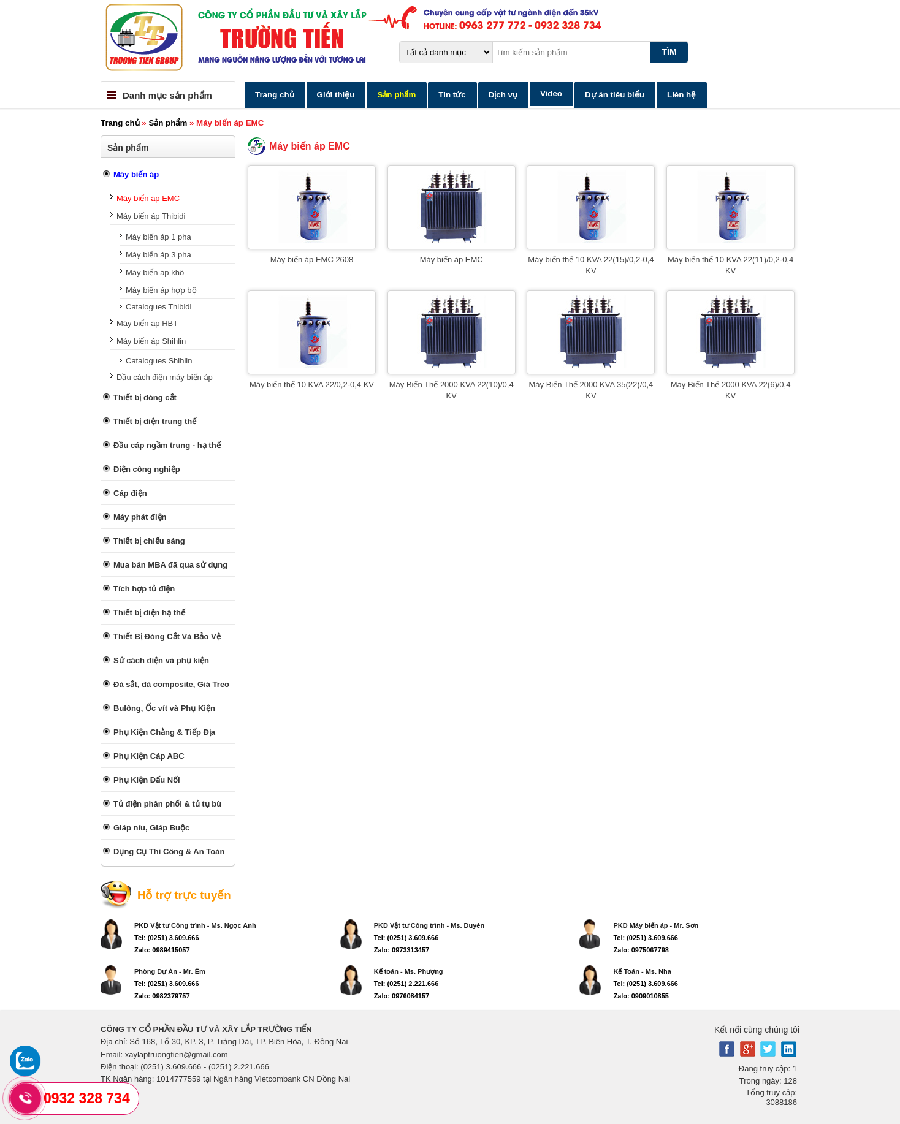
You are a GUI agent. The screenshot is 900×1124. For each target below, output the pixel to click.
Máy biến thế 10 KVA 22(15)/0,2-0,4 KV (591, 265)
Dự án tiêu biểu (614, 94)
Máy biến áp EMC (148, 198)
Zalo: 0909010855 (641, 996)
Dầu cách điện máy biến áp (164, 377)
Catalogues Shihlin (159, 360)
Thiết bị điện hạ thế (149, 612)
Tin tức (451, 94)
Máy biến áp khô (155, 272)
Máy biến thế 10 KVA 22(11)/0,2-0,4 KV (730, 265)
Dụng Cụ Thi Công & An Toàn (168, 851)
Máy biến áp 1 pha (158, 236)
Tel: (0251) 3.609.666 (166, 937)
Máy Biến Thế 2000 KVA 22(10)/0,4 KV (451, 390)
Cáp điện (130, 493)
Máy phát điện (139, 517)
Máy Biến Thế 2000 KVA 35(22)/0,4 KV (590, 390)
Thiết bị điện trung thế (154, 421)
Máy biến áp (136, 174)
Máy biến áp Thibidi (150, 216)
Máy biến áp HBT (147, 323)
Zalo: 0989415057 (162, 950)
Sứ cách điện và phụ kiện (161, 660)
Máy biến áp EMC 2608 (312, 259)
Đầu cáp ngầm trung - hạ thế (167, 445)
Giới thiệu (336, 94)
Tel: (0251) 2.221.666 (406, 983)
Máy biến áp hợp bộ (161, 290)
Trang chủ (274, 94)
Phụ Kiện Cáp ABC (149, 756)
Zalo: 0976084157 (402, 996)
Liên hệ (681, 94)
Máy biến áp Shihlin (151, 341)
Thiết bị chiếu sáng (149, 540)
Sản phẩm (396, 94)
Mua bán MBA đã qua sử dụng (170, 564)
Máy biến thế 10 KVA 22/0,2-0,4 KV (312, 384)
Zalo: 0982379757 (162, 996)
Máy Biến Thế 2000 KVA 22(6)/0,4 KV (731, 390)
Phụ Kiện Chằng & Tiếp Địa (164, 732)
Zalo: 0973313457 (402, 950)
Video (551, 93)
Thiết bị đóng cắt (145, 397)
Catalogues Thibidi (158, 306)
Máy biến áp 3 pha (158, 254)
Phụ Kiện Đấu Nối (146, 779)
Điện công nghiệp (146, 469)
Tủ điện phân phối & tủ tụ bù (167, 803)
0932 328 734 (87, 1098)
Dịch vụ (503, 94)
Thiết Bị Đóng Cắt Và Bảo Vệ (167, 636)
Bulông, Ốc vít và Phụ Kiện (164, 708)
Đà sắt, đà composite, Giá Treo (171, 684)
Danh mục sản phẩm (167, 95)
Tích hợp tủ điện (144, 588)
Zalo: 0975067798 (641, 950)
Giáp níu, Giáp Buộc (151, 827)
